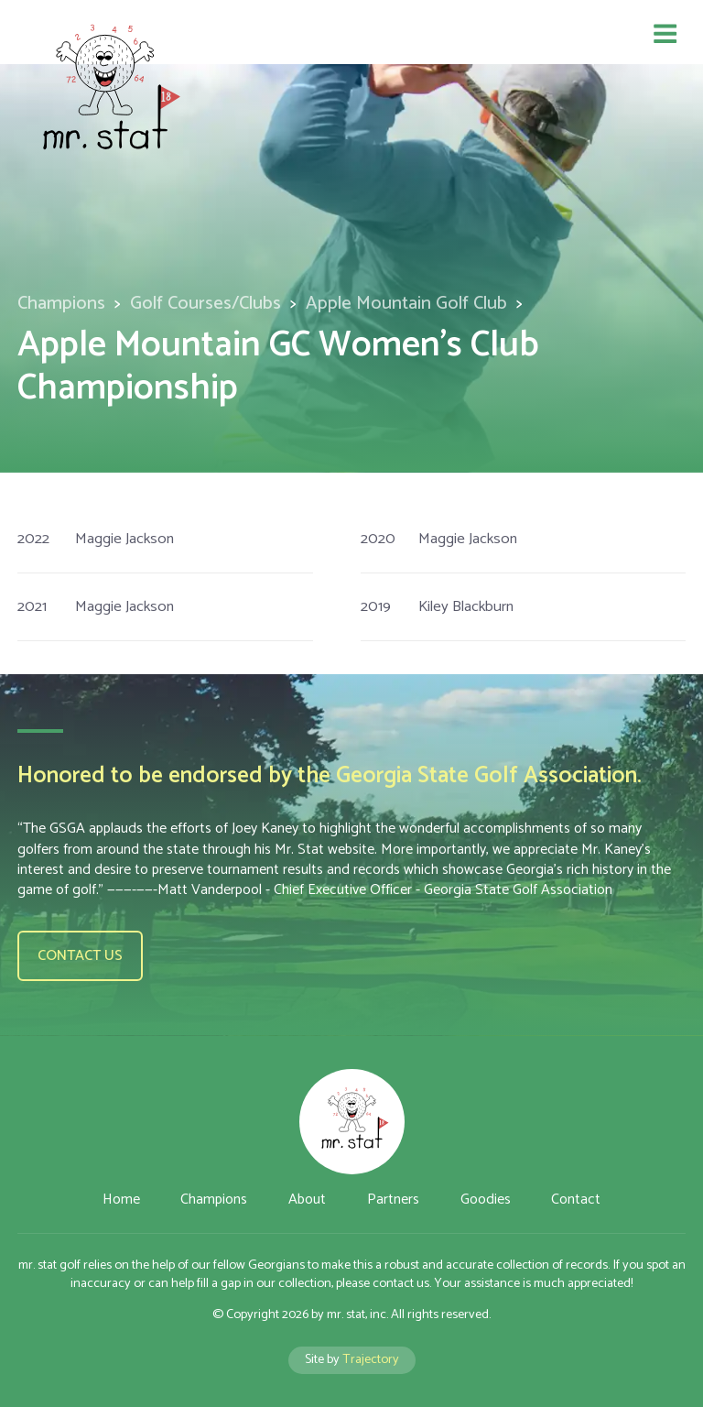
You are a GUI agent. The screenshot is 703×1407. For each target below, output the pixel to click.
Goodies (485, 1199)
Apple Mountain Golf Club (406, 304)
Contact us (80, 955)
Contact (575, 1199)
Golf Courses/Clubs (205, 304)
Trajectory (370, 1359)
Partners (393, 1199)
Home (121, 1199)
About (307, 1199)
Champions (61, 304)
